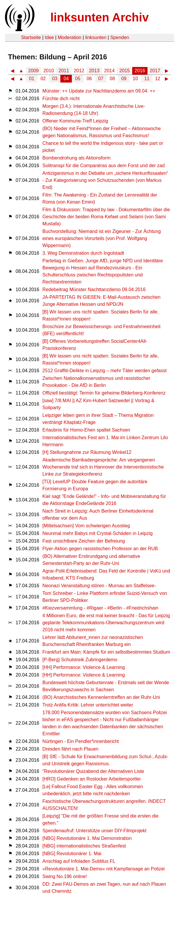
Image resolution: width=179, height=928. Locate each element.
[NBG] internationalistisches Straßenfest (84, 845)
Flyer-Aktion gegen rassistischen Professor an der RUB (100, 548)
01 (31, 78)
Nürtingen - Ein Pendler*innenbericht (80, 741)
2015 (124, 70)
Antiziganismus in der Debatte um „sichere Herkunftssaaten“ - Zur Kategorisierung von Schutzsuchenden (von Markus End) (105, 180)
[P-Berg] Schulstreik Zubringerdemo (79, 659)
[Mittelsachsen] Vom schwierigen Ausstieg (86, 525)
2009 (33, 70)
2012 (79, 70)
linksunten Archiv (99, 17)
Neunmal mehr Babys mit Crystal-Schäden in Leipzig (97, 533)
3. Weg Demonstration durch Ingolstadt (83, 253)
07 (100, 78)
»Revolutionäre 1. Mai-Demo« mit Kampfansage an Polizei (103, 868)
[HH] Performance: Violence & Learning (83, 667)
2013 (94, 70)
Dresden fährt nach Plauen (70, 748)
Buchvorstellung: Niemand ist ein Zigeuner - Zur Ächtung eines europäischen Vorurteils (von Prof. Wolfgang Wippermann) (101, 238)
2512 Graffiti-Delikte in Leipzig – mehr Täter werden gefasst (104, 370)
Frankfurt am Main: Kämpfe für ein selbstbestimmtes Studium (106, 652)
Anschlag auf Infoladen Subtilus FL (78, 861)
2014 (109, 70)
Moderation (69, 37)
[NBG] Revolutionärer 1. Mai (71, 853)
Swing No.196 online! (64, 876)
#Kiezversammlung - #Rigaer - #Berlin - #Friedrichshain (100, 607)
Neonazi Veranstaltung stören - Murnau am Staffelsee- (99, 585)
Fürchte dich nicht (60, 98)
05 (77, 78)
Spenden (119, 37)
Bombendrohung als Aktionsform (76, 157)
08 (112, 78)
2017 (155, 70)
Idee (49, 37)
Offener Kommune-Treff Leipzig (75, 120)
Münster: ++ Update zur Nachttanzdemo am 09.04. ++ (98, 90)
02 (43, 78)
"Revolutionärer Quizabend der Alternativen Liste (93, 771)
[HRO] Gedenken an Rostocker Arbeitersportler (91, 778)
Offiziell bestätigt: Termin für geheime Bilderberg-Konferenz (103, 392)
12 (157, 78)
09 (124, 78)
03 (54, 78)
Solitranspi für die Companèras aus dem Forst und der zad (103, 165)
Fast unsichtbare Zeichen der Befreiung (83, 540)
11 (147, 78)
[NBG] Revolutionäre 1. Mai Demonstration (87, 838)
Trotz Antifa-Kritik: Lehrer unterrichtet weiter (87, 704)
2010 (48, 70)
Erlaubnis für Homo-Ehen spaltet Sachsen (86, 429)
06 (89, 78)
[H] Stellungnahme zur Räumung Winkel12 (86, 452)
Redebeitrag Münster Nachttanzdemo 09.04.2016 (93, 289)
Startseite (31, 37)
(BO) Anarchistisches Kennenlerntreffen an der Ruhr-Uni (101, 697)
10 (135, 78)
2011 (64, 70)
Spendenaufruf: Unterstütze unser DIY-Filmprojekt (94, 830)
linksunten (95, 37)
